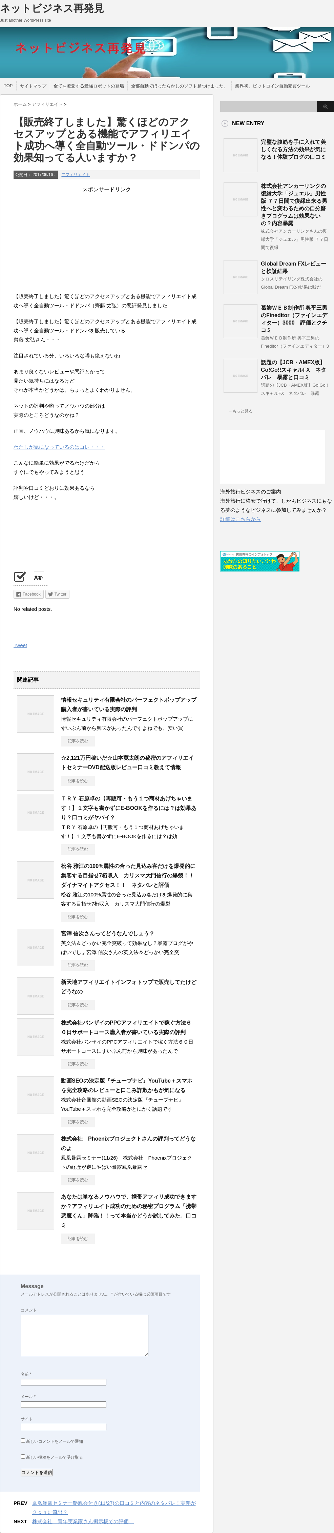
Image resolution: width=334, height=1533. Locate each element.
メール (28, 1396)
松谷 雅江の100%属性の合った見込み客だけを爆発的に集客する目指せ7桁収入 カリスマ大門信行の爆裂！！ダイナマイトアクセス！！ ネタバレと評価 (128, 875)
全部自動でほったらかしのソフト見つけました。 (179, 86)
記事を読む (78, 741)
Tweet (20, 645)
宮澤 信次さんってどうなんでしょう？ (107, 933)
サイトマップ (33, 86)
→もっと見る (240, 411)
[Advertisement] (107, 240)
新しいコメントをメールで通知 (54, 1441)
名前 (26, 1374)
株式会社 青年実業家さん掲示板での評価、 (83, 1521)
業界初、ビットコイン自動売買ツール (272, 86)
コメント (29, 1310)
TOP (8, 85)
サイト (27, 1419)
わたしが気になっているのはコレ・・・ (59, 447)
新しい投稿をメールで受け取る (54, 1457)
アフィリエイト (75, 174)
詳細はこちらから (240, 519)
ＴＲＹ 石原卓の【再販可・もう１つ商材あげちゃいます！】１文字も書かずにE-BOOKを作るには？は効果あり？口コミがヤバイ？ (128, 808)
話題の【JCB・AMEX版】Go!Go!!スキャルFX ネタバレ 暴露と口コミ (293, 370)
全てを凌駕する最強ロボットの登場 (89, 86)
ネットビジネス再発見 (52, 8)
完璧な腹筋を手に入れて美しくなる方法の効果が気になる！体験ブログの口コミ (293, 149)
